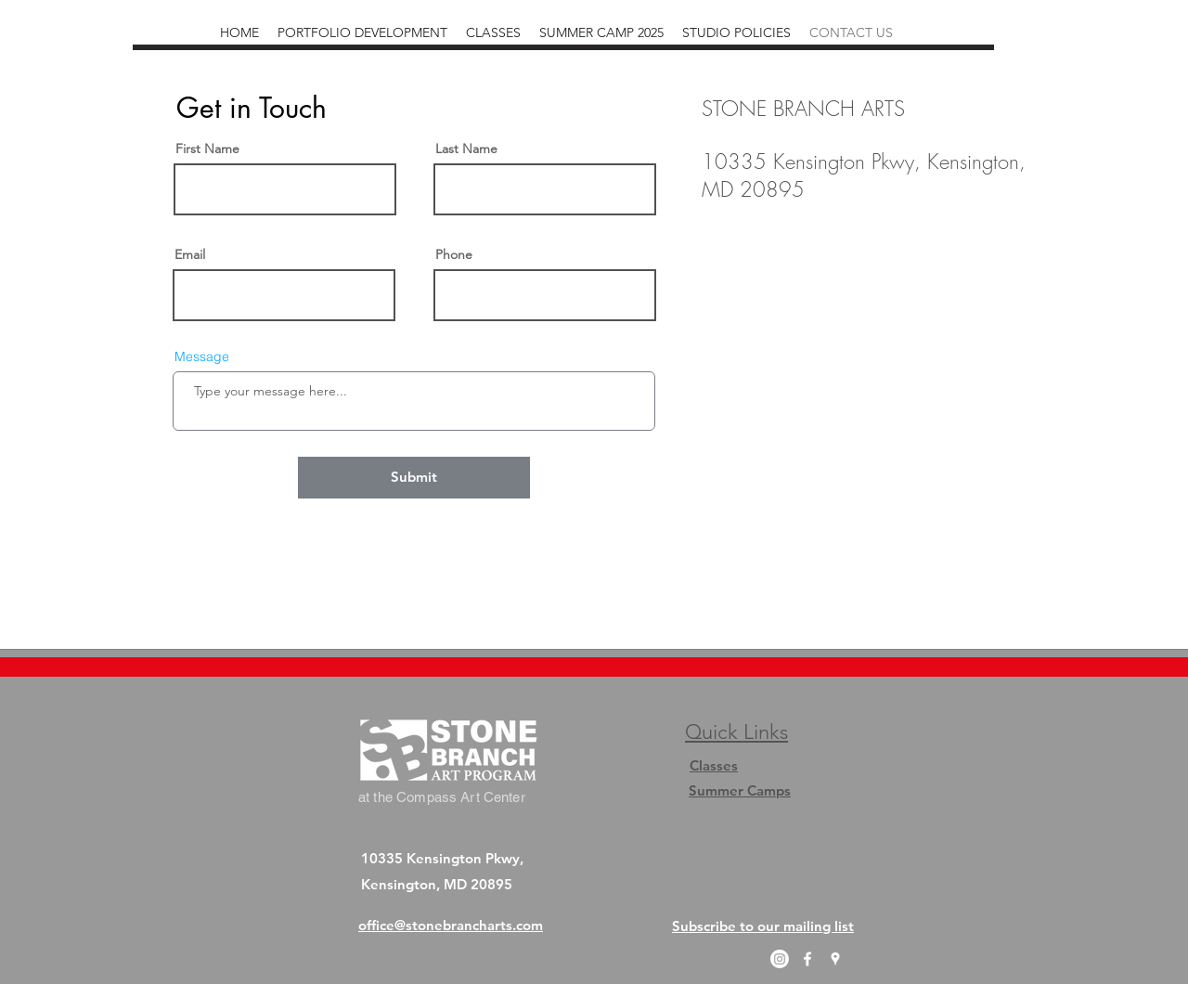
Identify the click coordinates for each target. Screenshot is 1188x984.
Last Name (466, 148)
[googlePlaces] (835, 959)
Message (201, 356)
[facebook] (807, 959)
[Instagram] (779, 959)
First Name (207, 148)
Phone (453, 254)
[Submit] (414, 477)
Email (189, 254)
